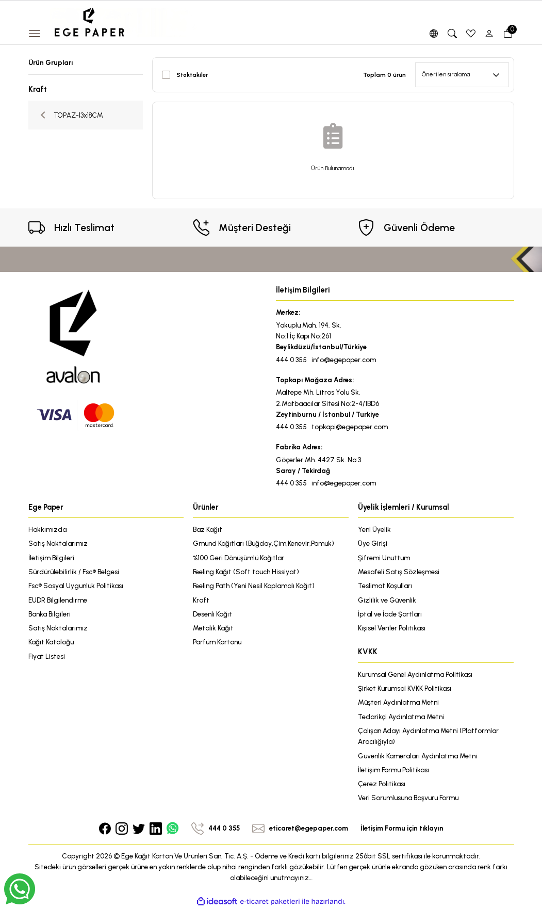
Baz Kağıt (207, 529)
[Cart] (508, 33)
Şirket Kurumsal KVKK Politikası (404, 688)
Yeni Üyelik (374, 529)
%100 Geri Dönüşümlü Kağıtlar (238, 558)
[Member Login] (489, 33)
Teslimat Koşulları (385, 585)
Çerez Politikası (381, 784)
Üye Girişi (372, 543)
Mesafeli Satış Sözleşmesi (398, 571)
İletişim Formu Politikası (393, 770)
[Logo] (123, 21)
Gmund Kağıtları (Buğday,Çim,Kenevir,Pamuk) (263, 543)
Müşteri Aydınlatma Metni (398, 702)
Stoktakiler (192, 74)
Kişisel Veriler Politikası (391, 628)
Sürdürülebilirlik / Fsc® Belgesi (73, 571)
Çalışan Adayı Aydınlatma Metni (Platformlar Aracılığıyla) (428, 735)
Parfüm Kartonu (217, 642)
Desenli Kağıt (212, 614)
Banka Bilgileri (49, 614)
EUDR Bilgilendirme (57, 600)
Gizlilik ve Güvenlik (387, 600)
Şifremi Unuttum (384, 558)
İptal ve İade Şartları (390, 614)
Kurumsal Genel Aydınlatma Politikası (415, 674)
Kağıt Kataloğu (51, 642)
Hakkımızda (47, 529)
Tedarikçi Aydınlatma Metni (401, 716)
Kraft (201, 600)
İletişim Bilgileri (51, 558)
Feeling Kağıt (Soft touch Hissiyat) (246, 571)
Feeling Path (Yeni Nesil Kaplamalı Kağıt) (254, 585)
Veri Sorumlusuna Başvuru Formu (408, 797)
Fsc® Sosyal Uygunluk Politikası (75, 585)
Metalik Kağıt (213, 628)
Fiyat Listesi (46, 656)
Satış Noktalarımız (58, 543)
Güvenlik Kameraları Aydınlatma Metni (417, 756)
